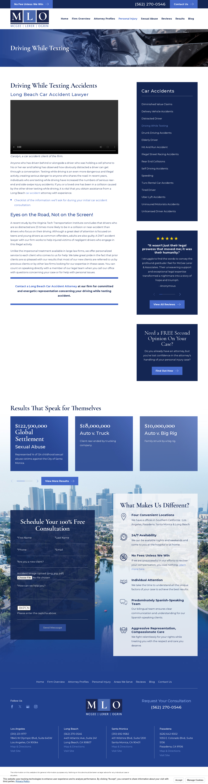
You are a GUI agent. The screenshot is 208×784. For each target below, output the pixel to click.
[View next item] (180, 294)
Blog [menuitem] (191, 18)
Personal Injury (101, 681)
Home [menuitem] (64, 18)
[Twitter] (20, 706)
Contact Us (165, 681)
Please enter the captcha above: (32, 613)
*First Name (20, 538)
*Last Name (57, 538)
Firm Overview (56, 681)
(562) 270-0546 (150, 4)
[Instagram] (35, 706)
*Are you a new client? (26, 562)
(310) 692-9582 (120, 733)
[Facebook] (12, 706)
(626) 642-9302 (169, 733)
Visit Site (15, 750)
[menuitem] (167, 104)
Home (40, 681)
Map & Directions (20, 746)
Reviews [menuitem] (166, 18)
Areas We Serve (123, 681)
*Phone (17, 550)
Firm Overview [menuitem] (81, 18)
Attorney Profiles (78, 681)
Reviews (141, 681)
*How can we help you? (27, 586)
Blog (152, 681)
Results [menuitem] (180, 18)
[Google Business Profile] (27, 706)
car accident (33, 193)
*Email (54, 550)
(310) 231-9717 (18, 733)
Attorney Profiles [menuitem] (104, 18)
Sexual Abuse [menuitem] (149, 18)
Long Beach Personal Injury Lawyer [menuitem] (128, 18)
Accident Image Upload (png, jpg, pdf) (36, 573)
